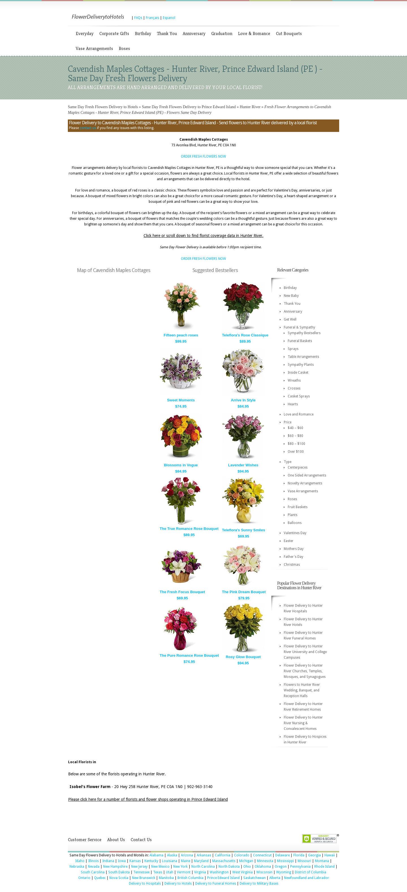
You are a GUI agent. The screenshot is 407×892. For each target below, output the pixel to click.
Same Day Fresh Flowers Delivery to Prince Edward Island (189, 107)
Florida (298, 855)
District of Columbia (310, 872)
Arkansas (204, 855)
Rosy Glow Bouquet (243, 657)
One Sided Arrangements (307, 475)
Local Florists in (82, 762)
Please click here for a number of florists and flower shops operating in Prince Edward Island (148, 799)
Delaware (282, 855)
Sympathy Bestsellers (304, 333)
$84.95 (243, 406)
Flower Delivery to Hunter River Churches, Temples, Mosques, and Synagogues (305, 671)
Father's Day (293, 557)
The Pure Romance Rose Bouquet (189, 655)
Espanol (169, 18)
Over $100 (296, 452)
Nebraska (77, 867)
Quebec (100, 878)
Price (287, 422)
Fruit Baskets (298, 507)
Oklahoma (263, 867)
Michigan (246, 861)
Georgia (314, 855)
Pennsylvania (300, 867)
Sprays (293, 349)
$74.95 (181, 406)
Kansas (135, 861)
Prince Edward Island (223, 878)
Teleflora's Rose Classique (245, 335)
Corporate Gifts (114, 33)
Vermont (183, 872)
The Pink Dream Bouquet (244, 592)
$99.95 (181, 341)
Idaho (80, 861)
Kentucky (151, 861)
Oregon (281, 867)
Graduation (221, 33)
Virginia (200, 872)
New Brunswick (143, 878)
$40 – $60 (295, 428)
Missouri (304, 861)
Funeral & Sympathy (299, 327)
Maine (185, 861)
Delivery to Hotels (178, 884)
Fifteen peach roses (181, 335)
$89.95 (245, 341)
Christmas (292, 565)
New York (180, 867)
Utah (169, 872)
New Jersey (139, 867)
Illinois (93, 861)
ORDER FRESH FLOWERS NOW (203, 156)
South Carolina (93, 872)
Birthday (143, 33)
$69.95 (243, 536)
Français (152, 18)
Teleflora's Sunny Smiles (243, 530)
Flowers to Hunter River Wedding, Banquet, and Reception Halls (302, 690)
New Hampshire (115, 867)
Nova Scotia (118, 878)
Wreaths (294, 380)
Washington (219, 872)
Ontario (84, 878)
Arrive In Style (243, 400)
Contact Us (141, 840)
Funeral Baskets (300, 341)
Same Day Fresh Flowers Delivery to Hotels (103, 107)
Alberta (274, 878)
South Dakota (119, 872)
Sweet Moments (181, 400)
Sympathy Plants (301, 365)
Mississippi (285, 861)
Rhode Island (324, 867)
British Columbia (190, 878)
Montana (322, 861)
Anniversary (194, 33)
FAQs (138, 18)
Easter (288, 541)
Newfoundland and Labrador (306, 878)
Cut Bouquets (289, 33)
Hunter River (250, 107)
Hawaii (329, 855)
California (222, 855)
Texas (157, 872)
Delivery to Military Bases (259, 884)
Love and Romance (298, 414)
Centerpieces (298, 467)
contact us (88, 128)
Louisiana (169, 861)
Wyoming (283, 872)
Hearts (293, 404)
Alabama (156, 855)
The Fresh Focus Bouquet (182, 592)
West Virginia (242, 872)
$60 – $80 (295, 436)
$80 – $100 (296, 444)
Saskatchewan (254, 878)
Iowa (122, 861)
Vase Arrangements (94, 48)
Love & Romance (254, 33)
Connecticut (262, 855)
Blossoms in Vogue (181, 465)
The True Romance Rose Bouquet (189, 529)
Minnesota (265, 861)
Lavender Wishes (243, 465)
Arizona (187, 855)
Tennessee (141, 872)
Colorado (241, 855)
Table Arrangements (303, 357)
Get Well (290, 319)
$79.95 (244, 598)
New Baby (291, 296)
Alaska (172, 855)
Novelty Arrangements (305, 483)
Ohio (247, 867)
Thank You (167, 33)
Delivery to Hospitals (145, 884)
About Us (116, 840)
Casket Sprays (299, 396)
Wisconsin (264, 872)
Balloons (295, 523)
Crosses (294, 388)
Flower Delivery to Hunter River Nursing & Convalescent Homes (303, 723)
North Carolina (203, 867)
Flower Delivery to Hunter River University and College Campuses (305, 652)
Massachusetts (223, 861)
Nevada (93, 867)
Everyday (85, 33)
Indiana (108, 861)
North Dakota (229, 867)
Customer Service (84, 840)
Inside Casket (298, 373)
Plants (292, 515)
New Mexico (160, 867)
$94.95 (243, 471)
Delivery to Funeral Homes (215, 884)
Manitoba (166, 878)
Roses (124, 48)
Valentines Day (295, 533)
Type (287, 462)
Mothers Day (294, 549)
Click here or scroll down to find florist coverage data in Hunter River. (203, 235)
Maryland (201, 861)
